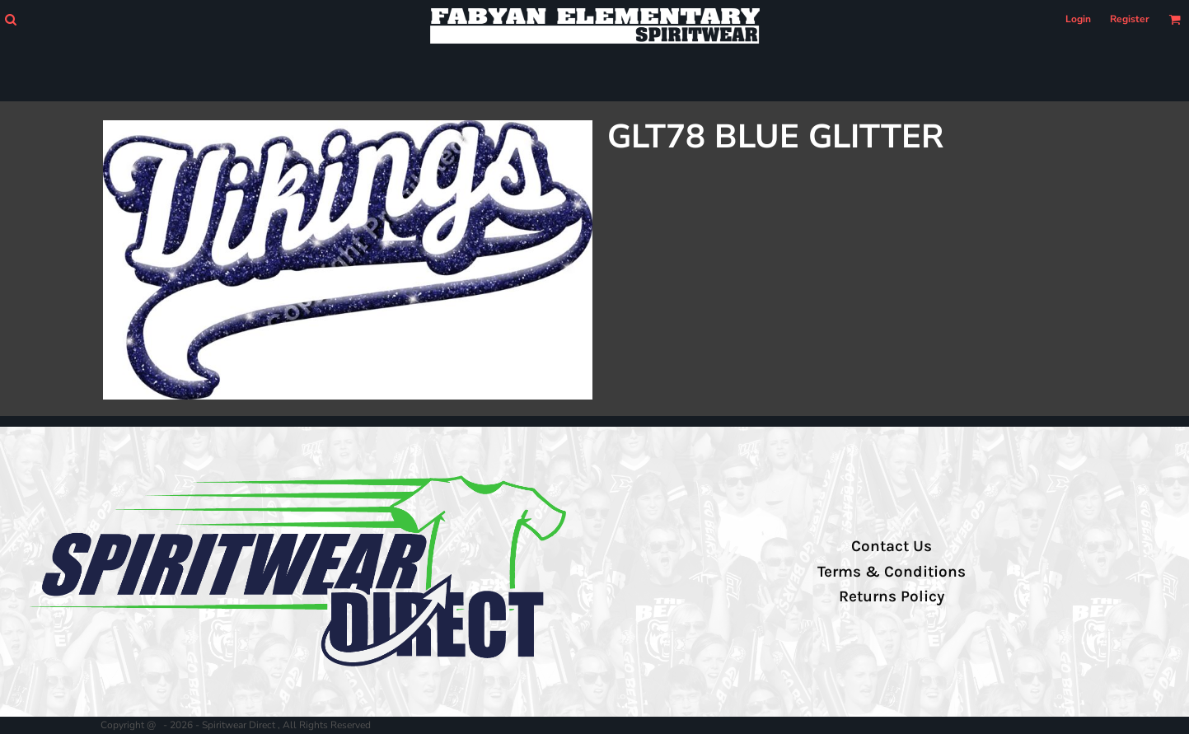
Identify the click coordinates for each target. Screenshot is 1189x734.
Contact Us (891, 546)
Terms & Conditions (891, 572)
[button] (10, 19)
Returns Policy (891, 596)
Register (1129, 19)
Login (1078, 19)
